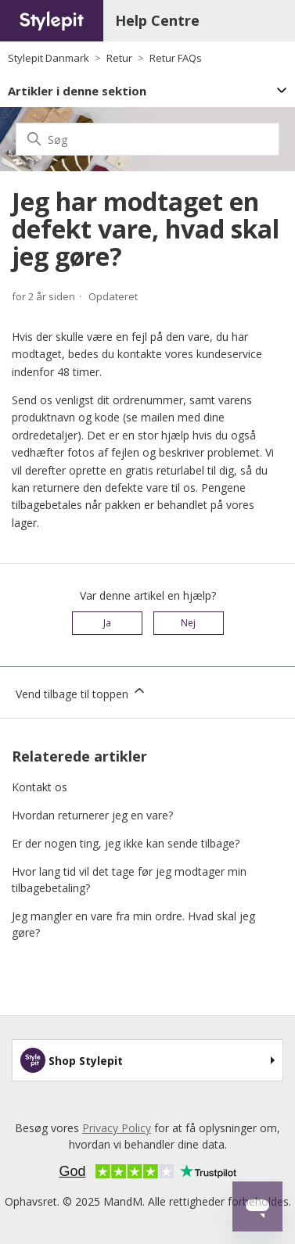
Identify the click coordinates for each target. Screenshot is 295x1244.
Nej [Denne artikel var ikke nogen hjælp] (188, 622)
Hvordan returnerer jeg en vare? (92, 815)
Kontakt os (39, 787)
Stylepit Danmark (48, 58)
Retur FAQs (175, 58)
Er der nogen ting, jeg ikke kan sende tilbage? (125, 843)
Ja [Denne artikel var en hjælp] (107, 622)
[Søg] (147, 139)
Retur (119, 58)
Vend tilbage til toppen (81, 692)
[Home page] (51, 20)
